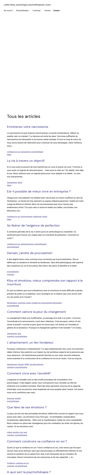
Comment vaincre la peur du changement (36, 224)
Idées (9, 67)
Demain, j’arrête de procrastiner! (29, 165)
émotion (16, 345)
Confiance (11, 376)
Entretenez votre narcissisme (27, 39)
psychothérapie (37, 64)
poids (28, 215)
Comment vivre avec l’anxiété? (29, 286)
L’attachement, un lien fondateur (30, 255)
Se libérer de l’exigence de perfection (33, 138)
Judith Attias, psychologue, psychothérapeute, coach (27, 5)
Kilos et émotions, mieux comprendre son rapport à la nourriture (45, 195)
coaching (10, 187)
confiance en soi (13, 64)
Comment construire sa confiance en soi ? (37, 354)
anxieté (18, 311)
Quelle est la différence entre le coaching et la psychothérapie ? (40, 420)
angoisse (10, 311)
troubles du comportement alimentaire (47, 215)
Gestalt (21, 277)
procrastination (13, 184)
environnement (26, 129)
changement (12, 95)
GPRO (26, 277)
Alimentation (12, 215)
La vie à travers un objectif (26, 73)
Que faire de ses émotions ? (27, 320)
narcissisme (25, 64)
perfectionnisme (27, 156)
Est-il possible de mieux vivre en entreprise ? (39, 104)
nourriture (22, 215)
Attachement (12, 277)
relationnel (37, 129)
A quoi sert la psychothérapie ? (29, 384)
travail (44, 129)
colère (9, 345)
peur (19, 246)
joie (21, 345)
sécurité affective (36, 277)
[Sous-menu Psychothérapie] (29, 10)
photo (20, 95)
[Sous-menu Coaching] (41, 10)
